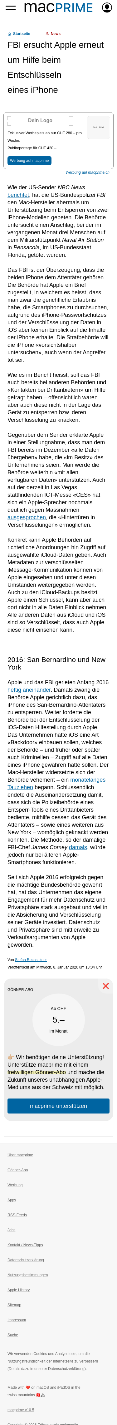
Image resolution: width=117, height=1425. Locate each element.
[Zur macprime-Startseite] (58, 7)
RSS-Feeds (17, 1215)
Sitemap (14, 1305)
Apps (11, 1200)
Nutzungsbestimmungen (27, 1275)
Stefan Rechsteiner (31, 960)
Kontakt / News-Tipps (25, 1245)
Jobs (11, 1230)
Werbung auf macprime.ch (88, 172)
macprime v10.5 (20, 1410)
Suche (12, 1335)
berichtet (18, 195)
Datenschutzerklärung (25, 1260)
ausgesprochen (26, 517)
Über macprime (20, 1155)
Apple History (18, 1290)
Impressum (16, 1320)
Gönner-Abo (17, 1170)
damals (78, 847)
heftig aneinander (29, 690)
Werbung (14, 1185)
